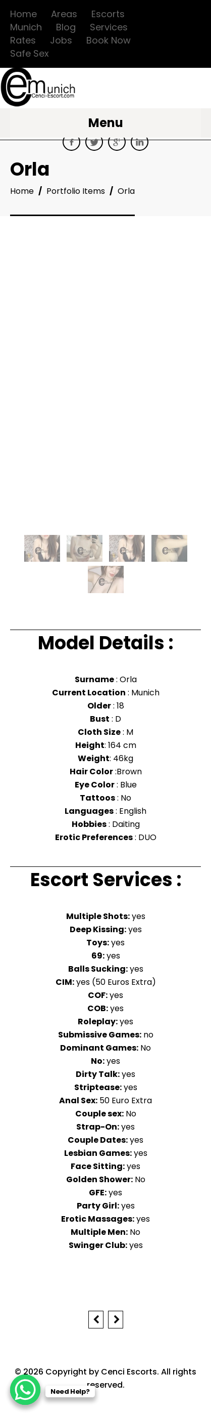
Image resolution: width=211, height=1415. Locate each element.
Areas (64, 14)
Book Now (108, 40)
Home (23, 14)
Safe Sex (29, 53)
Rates (23, 40)
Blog (66, 27)
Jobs (61, 40)
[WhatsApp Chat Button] (25, 1390)
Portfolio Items (75, 191)
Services (109, 27)
